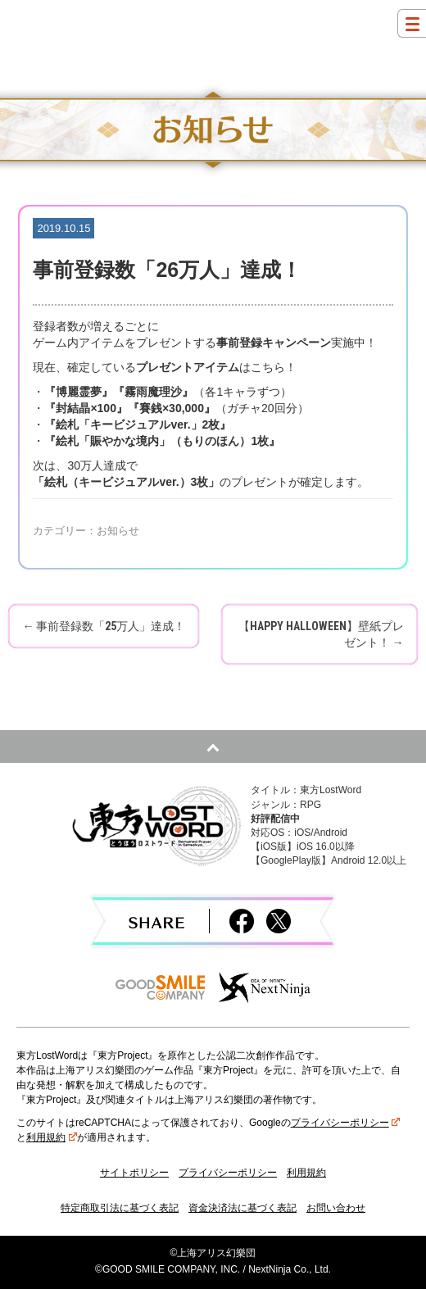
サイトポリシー (134, 1172)
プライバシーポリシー (346, 1122)
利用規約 (51, 1137)
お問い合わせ (335, 1208)
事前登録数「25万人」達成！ (103, 626)
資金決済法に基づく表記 (242, 1208)
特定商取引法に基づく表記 (120, 1208)
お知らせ (118, 530)
